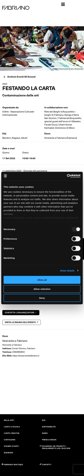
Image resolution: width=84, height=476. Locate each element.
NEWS (45, 433)
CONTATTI (46, 464)
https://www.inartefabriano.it (25, 355)
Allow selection (41, 289)
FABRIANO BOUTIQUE (13, 464)
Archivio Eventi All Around (19, 76)
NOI (43, 420)
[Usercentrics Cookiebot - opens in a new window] (66, 176)
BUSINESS (8, 452)
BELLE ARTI (9, 420)
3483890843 (18, 351)
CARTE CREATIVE (12, 433)
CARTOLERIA (9, 439)
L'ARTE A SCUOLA (12, 426)
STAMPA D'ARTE (11, 446)
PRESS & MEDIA (49, 439)
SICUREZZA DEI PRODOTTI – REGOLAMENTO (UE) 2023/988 (56, 447)
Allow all (42, 280)
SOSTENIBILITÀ (49, 426)
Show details (67, 270)
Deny (42, 298)
